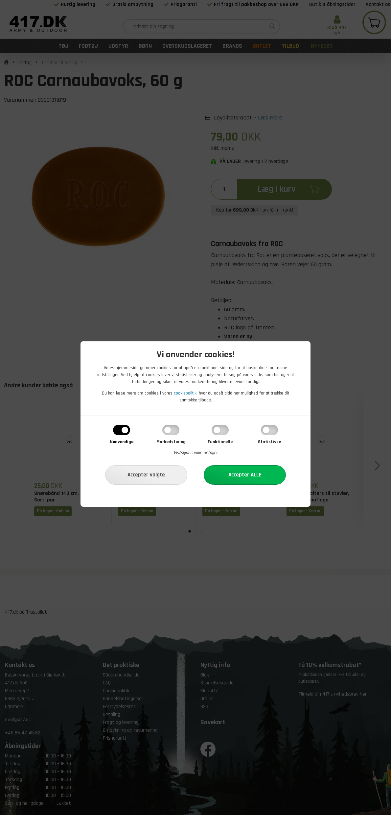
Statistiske (269, 442)
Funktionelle (220, 442)
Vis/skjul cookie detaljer (195, 453)
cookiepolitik (185, 393)
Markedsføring (171, 442)
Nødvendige (121, 442)
